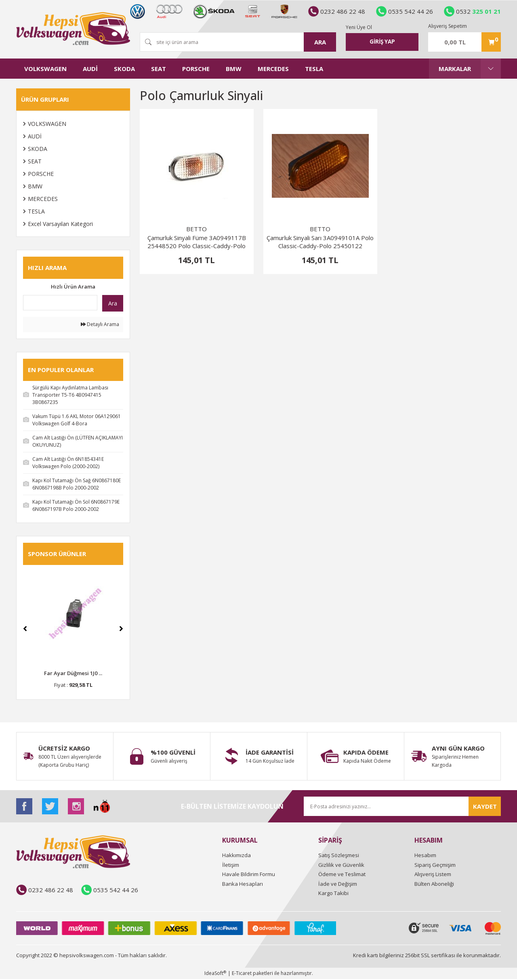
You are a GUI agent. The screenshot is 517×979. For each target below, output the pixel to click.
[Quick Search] (60, 302)
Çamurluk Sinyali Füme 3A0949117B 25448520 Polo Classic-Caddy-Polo (196, 242)
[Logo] (73, 28)
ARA (320, 42)
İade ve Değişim (337, 883)
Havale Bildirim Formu (248, 874)
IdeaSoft (215, 973)
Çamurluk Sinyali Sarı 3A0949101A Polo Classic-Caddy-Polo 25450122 (320, 242)
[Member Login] (382, 42)
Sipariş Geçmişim (435, 864)
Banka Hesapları (242, 883)
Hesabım (425, 855)
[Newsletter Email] (402, 806)
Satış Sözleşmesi (338, 855)
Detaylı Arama (100, 324)
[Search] (238, 42)
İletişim (230, 864)
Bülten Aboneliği (434, 883)
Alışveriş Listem (432, 874)
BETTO (196, 229)
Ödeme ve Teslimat (342, 874)
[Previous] (25, 629)
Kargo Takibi (333, 893)
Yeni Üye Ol (359, 26)
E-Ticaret (242, 973)
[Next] (121, 629)
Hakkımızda (236, 855)
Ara (112, 303)
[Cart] (464, 42)
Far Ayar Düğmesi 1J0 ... (73, 673)
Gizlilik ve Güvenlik (341, 864)
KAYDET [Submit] (485, 806)
